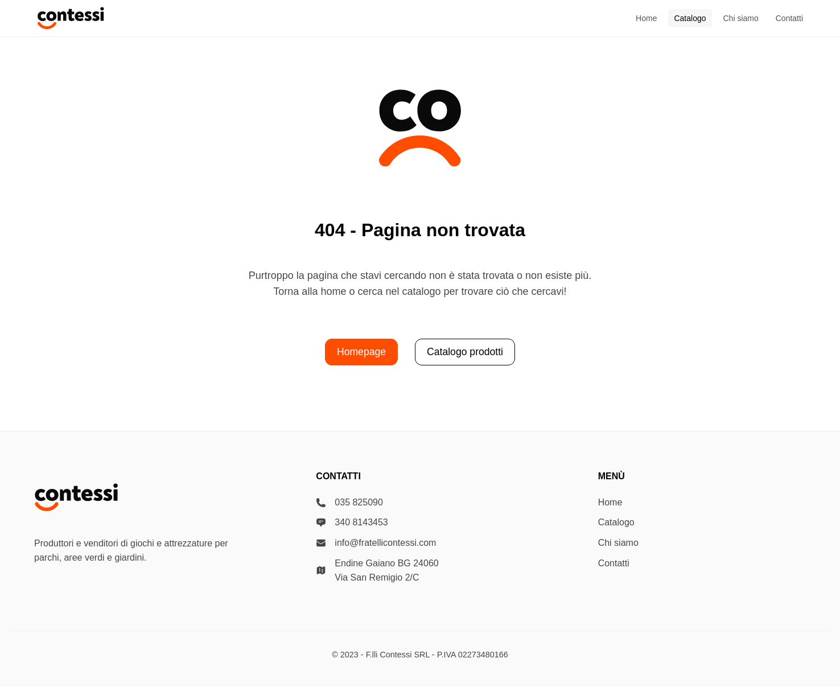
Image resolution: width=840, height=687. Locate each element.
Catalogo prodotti (465, 351)
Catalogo (690, 18)
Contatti (789, 18)
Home (646, 18)
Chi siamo (741, 18)
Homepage (361, 351)
